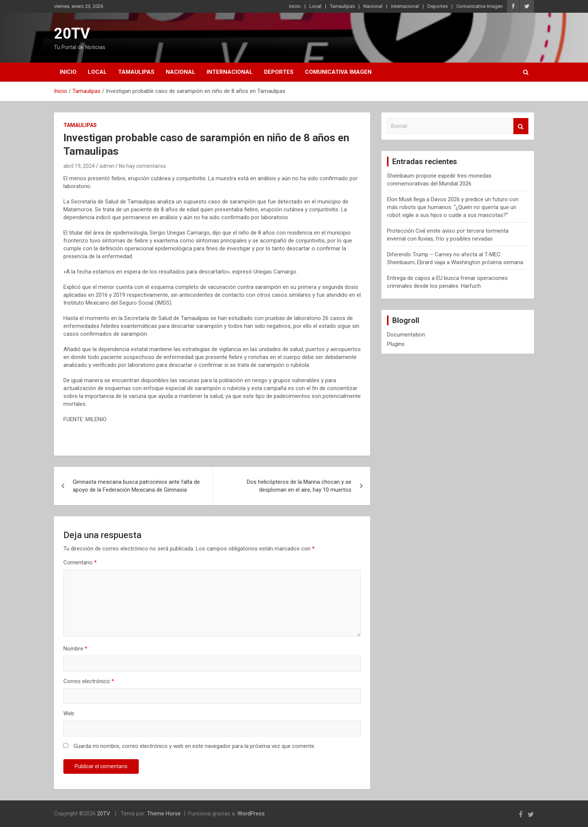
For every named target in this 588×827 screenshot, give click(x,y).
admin (106, 166)
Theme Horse (164, 813)
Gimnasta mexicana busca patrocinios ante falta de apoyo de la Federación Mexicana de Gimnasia (136, 486)
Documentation (406, 334)
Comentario (80, 562)
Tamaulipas (342, 6)
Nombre (75, 648)
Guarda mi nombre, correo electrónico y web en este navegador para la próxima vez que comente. (194, 746)
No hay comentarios (142, 166)
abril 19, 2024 (79, 166)
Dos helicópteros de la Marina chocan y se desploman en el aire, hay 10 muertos (299, 486)
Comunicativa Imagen (479, 6)
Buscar (520, 126)
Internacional (405, 6)
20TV (72, 33)
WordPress (251, 813)
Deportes (438, 6)
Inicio (295, 6)
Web (68, 713)
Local (315, 6)
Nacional (372, 6)
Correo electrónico (88, 681)
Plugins (396, 344)
